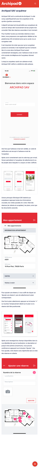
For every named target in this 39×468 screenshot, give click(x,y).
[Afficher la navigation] (34, 464)
